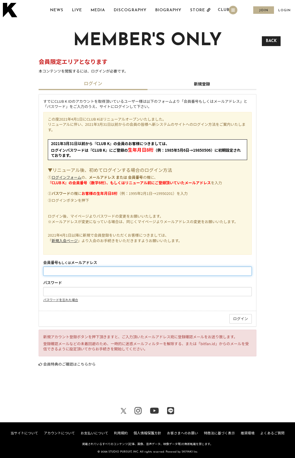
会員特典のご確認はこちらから (69, 364)
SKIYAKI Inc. (189, 451)
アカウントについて (59, 432)
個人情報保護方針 (147, 432)
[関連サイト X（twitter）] (123, 411)
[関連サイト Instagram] (138, 411)
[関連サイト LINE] (170, 411)
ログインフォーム (66, 177)
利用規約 (121, 432)
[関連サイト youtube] (154, 411)
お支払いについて (94, 432)
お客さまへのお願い (182, 432)
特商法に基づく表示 (219, 432)
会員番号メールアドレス (70, 262)
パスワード (52, 282)
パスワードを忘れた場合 (60, 299)
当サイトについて (24, 432)
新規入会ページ (65, 240)
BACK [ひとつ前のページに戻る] (271, 41)
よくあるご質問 (272, 432)
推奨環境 (248, 432)
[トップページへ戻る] (11, 10)
